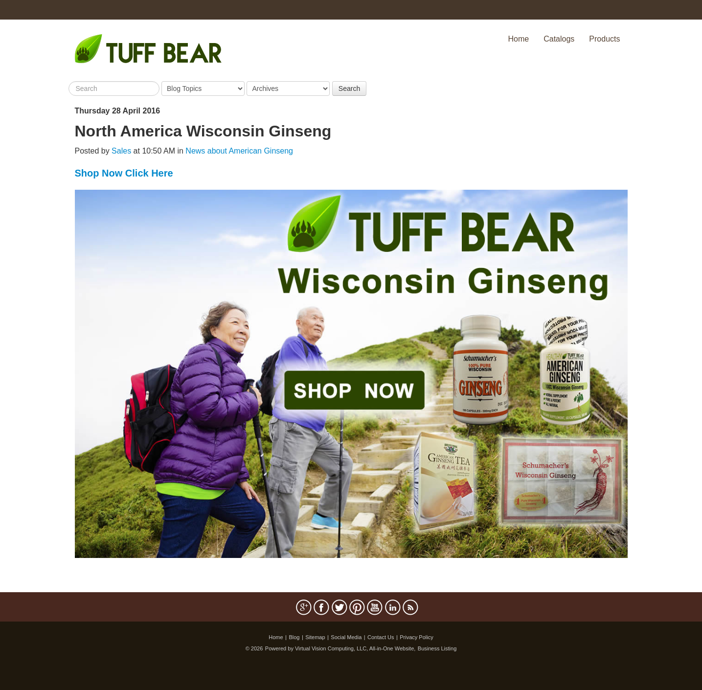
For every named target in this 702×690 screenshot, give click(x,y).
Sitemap (315, 637)
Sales (121, 151)
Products (604, 39)
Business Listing (437, 648)
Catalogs (558, 39)
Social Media (346, 637)
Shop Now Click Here (124, 173)
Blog (294, 637)
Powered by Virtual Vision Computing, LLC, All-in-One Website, (340, 648)
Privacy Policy (416, 637)
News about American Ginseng (239, 151)
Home (518, 39)
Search (349, 88)
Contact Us (380, 637)
